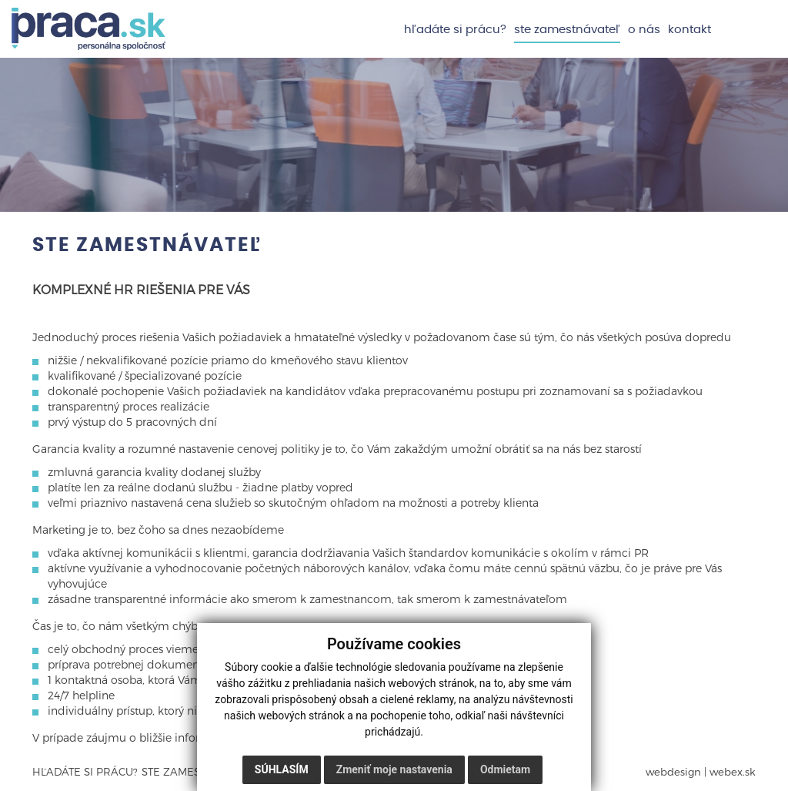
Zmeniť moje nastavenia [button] (394, 769)
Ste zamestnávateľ (567, 29)
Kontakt (689, 29)
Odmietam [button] (505, 769)
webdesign (673, 772)
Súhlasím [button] (282, 769)
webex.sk (733, 772)
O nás (644, 29)
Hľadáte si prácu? (455, 29)
